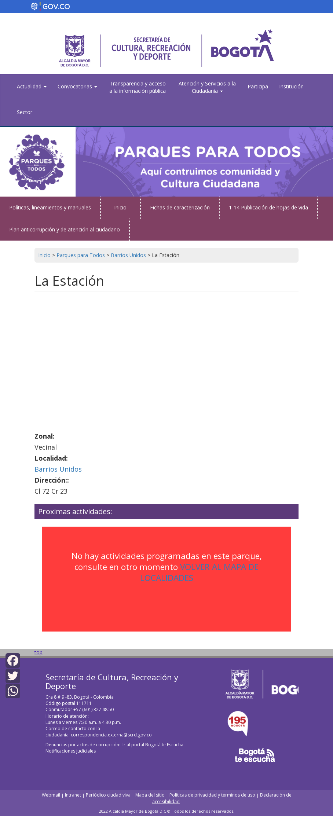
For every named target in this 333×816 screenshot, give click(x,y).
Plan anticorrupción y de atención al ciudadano (64, 229)
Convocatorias (77, 86)
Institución (291, 86)
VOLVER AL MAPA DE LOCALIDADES (199, 572)
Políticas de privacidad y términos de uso (212, 795)
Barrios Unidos (58, 469)
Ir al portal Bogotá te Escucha (152, 745)
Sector (24, 112)
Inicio (120, 207)
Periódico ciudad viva (108, 795)
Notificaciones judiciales (70, 751)
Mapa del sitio (150, 795)
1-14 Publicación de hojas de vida (268, 207)
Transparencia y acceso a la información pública (137, 87)
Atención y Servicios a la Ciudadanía (207, 87)
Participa (258, 86)
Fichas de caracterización (180, 207)
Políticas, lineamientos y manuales (50, 207)
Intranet (73, 795)
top (38, 652)
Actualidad (32, 86)
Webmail (51, 795)
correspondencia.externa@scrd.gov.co (111, 735)
